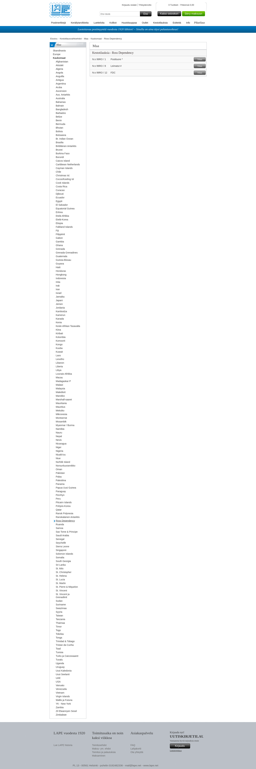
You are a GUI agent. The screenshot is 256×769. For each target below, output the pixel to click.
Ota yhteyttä (137, 752)
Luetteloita (99, 22)
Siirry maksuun (194, 13)
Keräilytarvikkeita (80, 22)
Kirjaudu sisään (129, 5)
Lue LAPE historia (63, 745)
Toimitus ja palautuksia (104, 752)
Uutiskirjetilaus (176, 751)
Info (188, 22)
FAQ (133, 745)
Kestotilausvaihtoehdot (71, 38)
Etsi (146, 13)
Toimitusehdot (99, 745)
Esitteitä (177, 22)
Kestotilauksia (160, 22)
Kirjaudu (182, 745)
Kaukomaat (96, 38)
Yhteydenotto (145, 5)
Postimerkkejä (58, 22)
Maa (86, 38)
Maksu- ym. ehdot (101, 748)
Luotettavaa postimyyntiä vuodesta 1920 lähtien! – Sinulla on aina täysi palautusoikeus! (128, 29)
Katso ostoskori (170, 13)
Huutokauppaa (129, 22)
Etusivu (54, 38)
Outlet (145, 22)
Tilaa (201, 59)
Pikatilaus (199, 22)
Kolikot (113, 22)
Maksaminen (98, 755)
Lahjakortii (136, 748)
